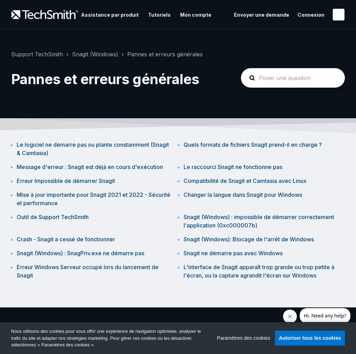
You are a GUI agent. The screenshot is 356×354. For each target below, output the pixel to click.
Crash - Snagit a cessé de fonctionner (66, 239)
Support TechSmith (37, 54)
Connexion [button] (311, 15)
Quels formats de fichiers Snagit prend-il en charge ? (253, 144)
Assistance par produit (110, 15)
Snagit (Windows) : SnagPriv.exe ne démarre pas (80, 253)
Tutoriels (159, 15)
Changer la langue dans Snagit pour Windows (243, 194)
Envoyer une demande (261, 15)
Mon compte (195, 15)
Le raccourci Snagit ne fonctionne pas (233, 166)
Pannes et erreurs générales (165, 54)
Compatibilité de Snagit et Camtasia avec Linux (245, 180)
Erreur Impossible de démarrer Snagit (66, 180)
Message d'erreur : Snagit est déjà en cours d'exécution (90, 166)
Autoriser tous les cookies (310, 338)
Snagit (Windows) (95, 54)
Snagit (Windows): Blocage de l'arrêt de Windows (249, 239)
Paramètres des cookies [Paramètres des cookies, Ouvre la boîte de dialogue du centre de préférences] (243, 338)
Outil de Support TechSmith (53, 217)
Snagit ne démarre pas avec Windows (233, 253)
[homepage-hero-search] (293, 78)
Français (339, 15)
